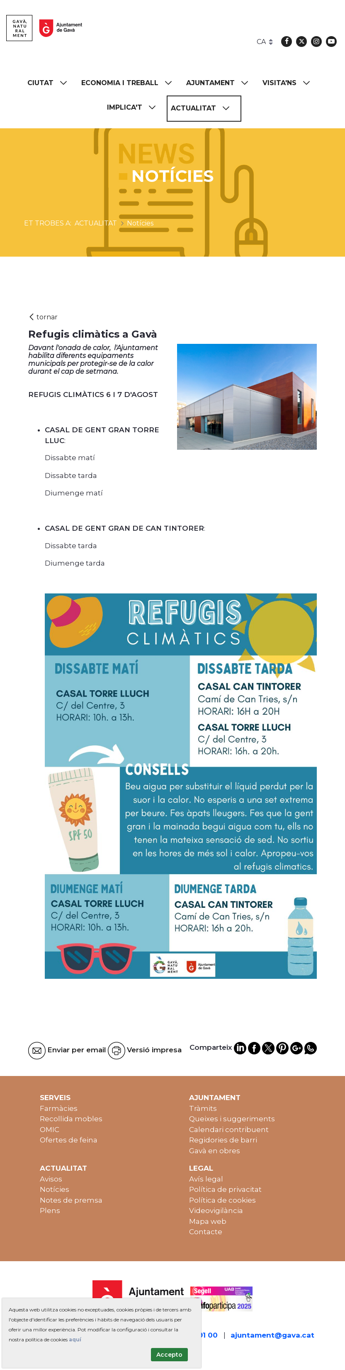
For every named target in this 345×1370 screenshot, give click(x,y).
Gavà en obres (214, 1151)
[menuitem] (51, 83)
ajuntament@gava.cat (272, 1335)
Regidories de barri (223, 1140)
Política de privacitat (225, 1189)
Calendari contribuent (229, 1129)
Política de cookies (222, 1200)
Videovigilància (216, 1210)
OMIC (49, 1129)
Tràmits (203, 1108)
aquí (75, 1339)
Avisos (51, 1179)
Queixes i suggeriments (232, 1119)
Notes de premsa (71, 1200)
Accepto (169, 1354)
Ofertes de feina (68, 1140)
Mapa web (207, 1221)
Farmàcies (59, 1108)
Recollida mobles (71, 1119)
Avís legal (206, 1179)
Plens (50, 1210)
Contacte (205, 1232)
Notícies (54, 1189)
